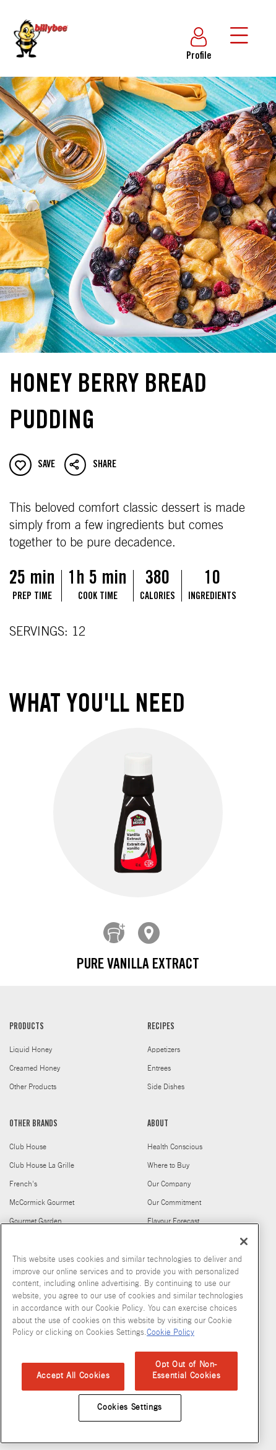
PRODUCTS (26, 1018)
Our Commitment (174, 1193)
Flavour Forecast (173, 1211)
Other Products (32, 1077)
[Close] (243, 1241)
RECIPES (161, 1018)
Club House (27, 1137)
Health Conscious (174, 1137)
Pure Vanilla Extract (138, 965)
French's (23, 1174)
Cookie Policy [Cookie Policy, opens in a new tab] (170, 1333)
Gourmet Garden (35, 1211)
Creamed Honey (34, 1059)
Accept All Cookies (73, 1376)
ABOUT (157, 1115)
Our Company (169, 1174)
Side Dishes (165, 1077)
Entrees (159, 1059)
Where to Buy (168, 1156)
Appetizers (163, 1040)
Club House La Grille (41, 1156)
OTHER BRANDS (33, 1115)
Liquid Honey (30, 1040)
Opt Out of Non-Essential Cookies (186, 1370)
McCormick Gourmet (41, 1193)
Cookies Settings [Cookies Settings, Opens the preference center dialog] (129, 1408)
